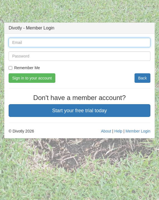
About (106, 131)
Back (142, 78)
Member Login (138, 131)
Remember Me (24, 68)
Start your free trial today (79, 110)
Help (118, 131)
